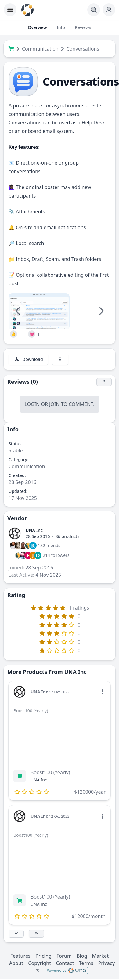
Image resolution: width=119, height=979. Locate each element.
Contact (65, 963)
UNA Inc (34, 530)
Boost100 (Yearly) (50, 772)
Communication (40, 48)
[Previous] (18, 311)
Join (54, 404)
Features (20, 955)
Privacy (106, 963)
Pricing (43, 955)
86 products (67, 536)
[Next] (100, 311)
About (16, 963)
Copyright (39, 963)
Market (100, 955)
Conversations (83, 48)
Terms (86, 963)
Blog (82, 955)
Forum (64, 955)
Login (32, 404)
